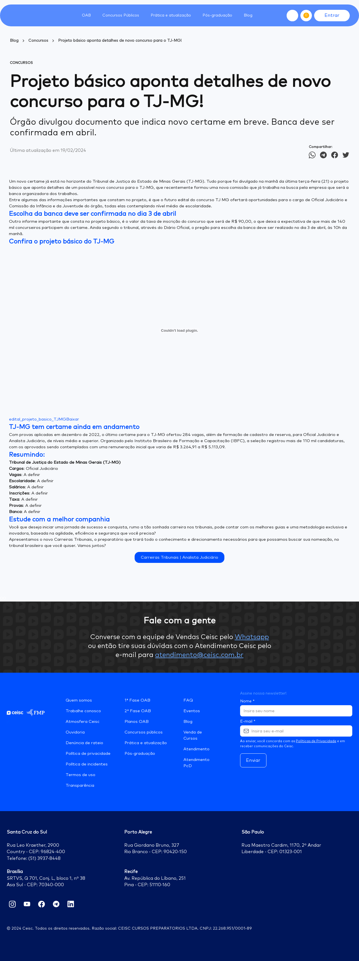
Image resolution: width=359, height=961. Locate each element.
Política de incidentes (87, 764)
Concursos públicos (144, 732)
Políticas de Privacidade (316, 741)
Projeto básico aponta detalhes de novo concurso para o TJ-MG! (120, 41)
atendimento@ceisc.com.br (199, 655)
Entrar (332, 15)
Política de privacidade (88, 753)
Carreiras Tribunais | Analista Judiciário (179, 557)
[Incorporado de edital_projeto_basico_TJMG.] (179, 330)
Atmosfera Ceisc (83, 721)
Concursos (38, 41)
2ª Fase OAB (138, 711)
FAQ (188, 700)
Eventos (191, 711)
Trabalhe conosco (83, 711)
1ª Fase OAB (137, 700)
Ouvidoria (75, 732)
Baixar (72, 419)
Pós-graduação (140, 753)
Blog (248, 15)
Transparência (80, 785)
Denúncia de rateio (84, 743)
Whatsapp (252, 637)
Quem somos (79, 700)
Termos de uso (80, 775)
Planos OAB (137, 721)
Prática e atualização (146, 743)
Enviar (253, 760)
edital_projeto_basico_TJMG (37, 419)
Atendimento (196, 749)
